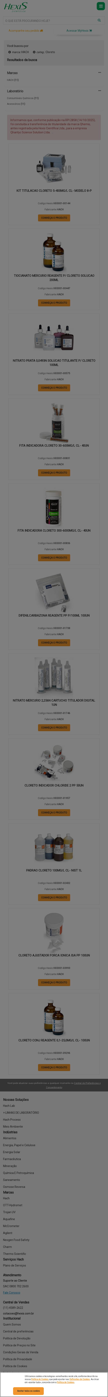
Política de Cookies (39, 1379)
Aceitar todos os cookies (28, 1391)
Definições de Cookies (80, 1379)
